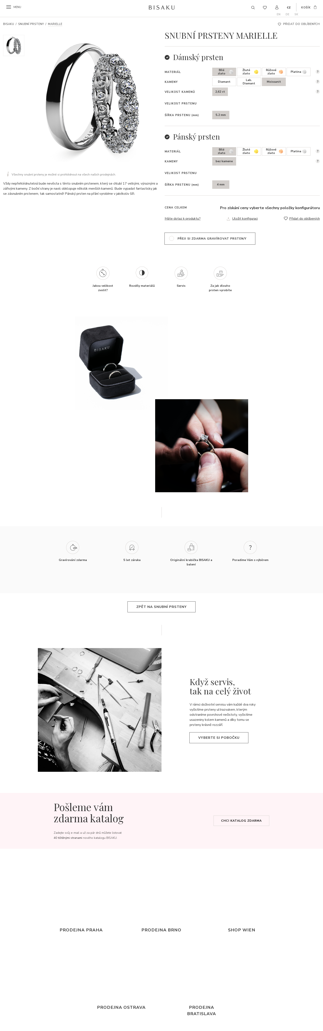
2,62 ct (220, 92)
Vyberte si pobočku (219, 737)
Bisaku (8, 24)
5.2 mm (221, 115)
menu (17, 7)
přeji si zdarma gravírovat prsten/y (212, 239)
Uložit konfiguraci (245, 218)
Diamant (224, 82)
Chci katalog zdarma (241, 821)
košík (306, 8)
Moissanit (274, 82)
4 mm (220, 184)
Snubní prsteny (31, 24)
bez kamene (224, 161)
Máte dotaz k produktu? (183, 218)
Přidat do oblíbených (301, 24)
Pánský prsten (196, 136)
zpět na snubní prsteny (161, 607)
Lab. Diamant (249, 81)
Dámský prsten (198, 57)
